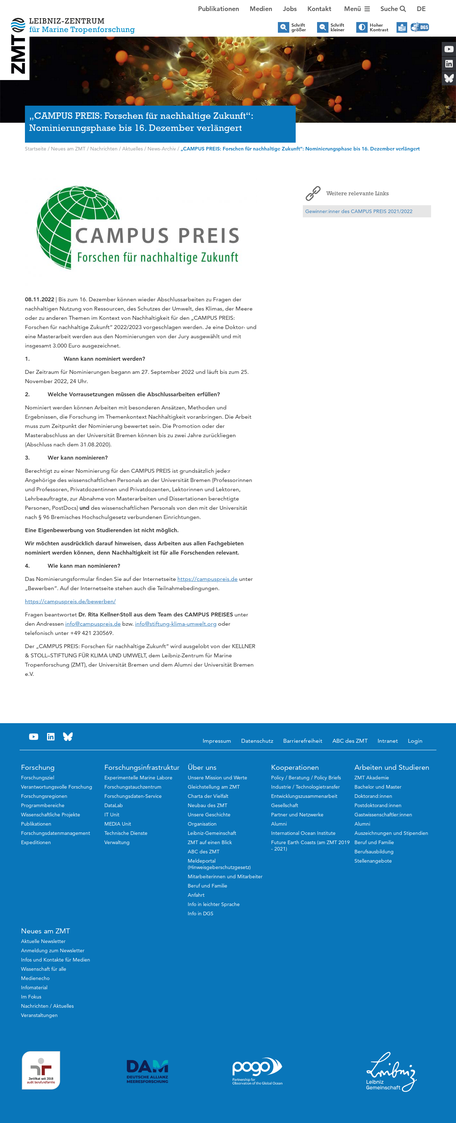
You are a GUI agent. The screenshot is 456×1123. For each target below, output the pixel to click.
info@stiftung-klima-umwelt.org (176, 623)
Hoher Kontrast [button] (379, 27)
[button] (421, 9)
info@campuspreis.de (93, 623)
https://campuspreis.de (207, 579)
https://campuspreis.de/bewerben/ (70, 601)
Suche (393, 9)
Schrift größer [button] (298, 27)
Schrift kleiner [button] (337, 27)
